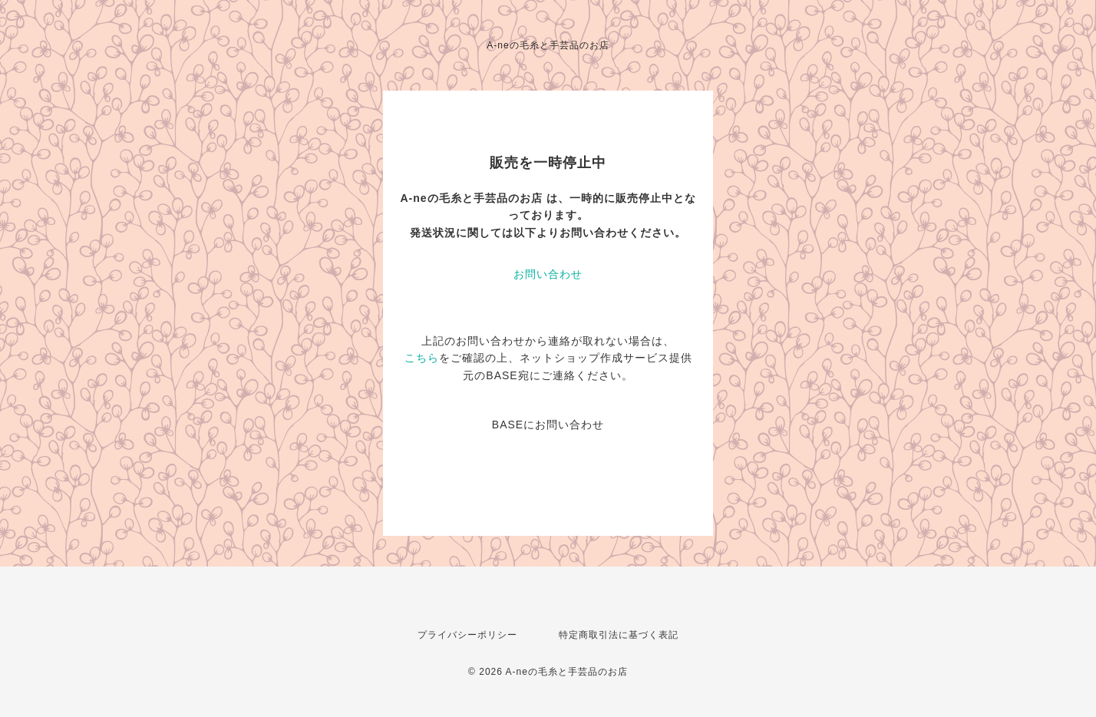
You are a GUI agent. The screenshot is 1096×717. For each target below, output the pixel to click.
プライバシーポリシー (467, 634)
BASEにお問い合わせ (548, 424)
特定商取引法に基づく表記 (618, 634)
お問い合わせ (548, 274)
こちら (421, 358)
